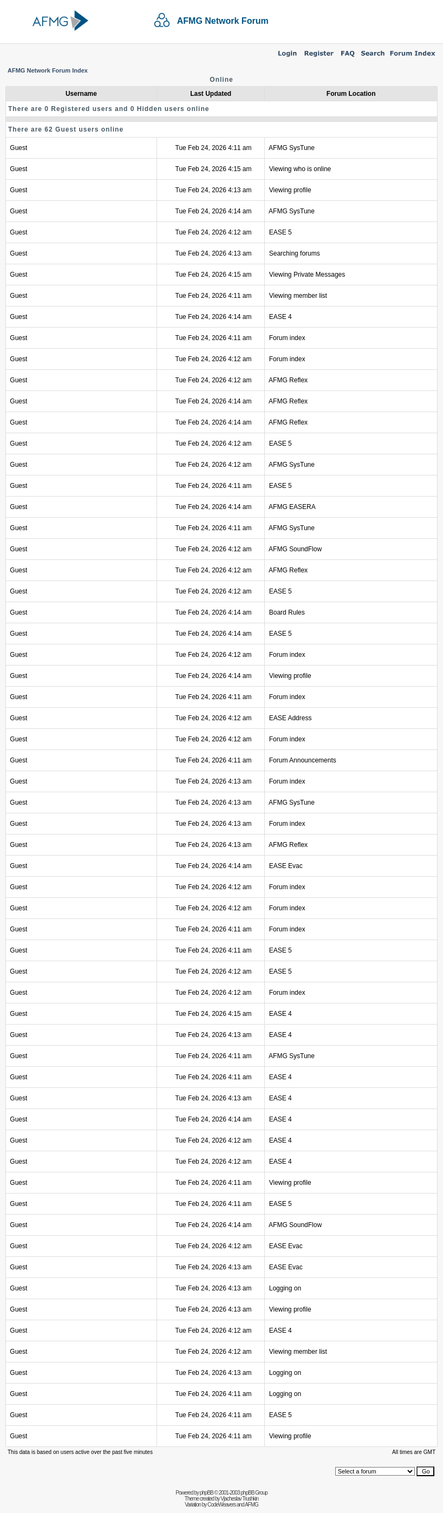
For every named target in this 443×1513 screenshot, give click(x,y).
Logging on (285, 1288)
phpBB (206, 1493)
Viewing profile (290, 190)
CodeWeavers (221, 1505)
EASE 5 (280, 232)
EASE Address (290, 718)
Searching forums (294, 253)
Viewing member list (298, 295)
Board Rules (287, 612)
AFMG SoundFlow (295, 549)
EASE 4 (280, 317)
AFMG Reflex (288, 380)
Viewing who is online (300, 169)
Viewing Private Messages (307, 274)
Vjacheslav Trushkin (239, 1499)
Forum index (287, 338)
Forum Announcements (302, 760)
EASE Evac (286, 866)
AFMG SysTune (292, 148)
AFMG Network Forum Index (48, 70)
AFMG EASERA (292, 507)
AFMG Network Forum (223, 20)
